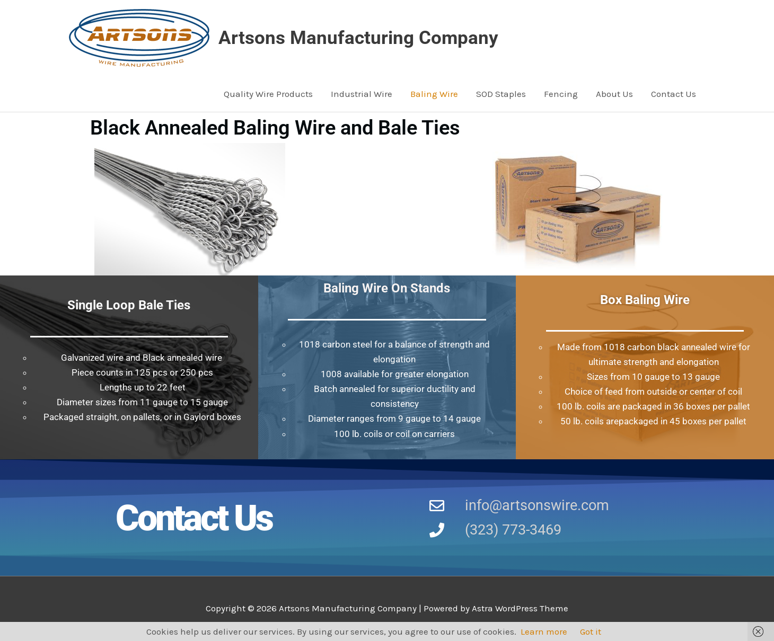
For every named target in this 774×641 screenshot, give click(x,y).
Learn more (544, 631)
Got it (590, 631)
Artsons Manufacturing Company (358, 38)
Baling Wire (434, 93)
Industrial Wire (361, 93)
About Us (614, 93)
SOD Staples (501, 93)
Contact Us (673, 93)
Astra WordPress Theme (520, 608)
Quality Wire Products (268, 93)
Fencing (561, 93)
